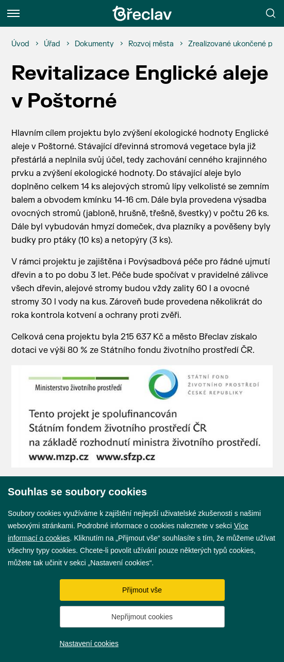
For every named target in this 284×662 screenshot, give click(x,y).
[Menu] (13, 13)
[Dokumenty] (94, 44)
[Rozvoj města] (151, 44)
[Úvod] (20, 44)
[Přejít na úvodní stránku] (142, 13)
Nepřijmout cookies (142, 617)
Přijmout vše (142, 590)
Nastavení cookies (89, 643)
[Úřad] (52, 44)
